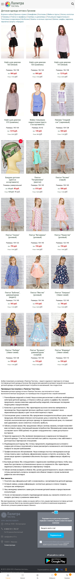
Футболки (25, 19)
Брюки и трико (21, 14)
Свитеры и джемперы (37, 17)
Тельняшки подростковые (57, 17)
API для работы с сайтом (55, 555)
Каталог (4, 4)
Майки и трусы (53, 14)
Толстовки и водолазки (10, 19)
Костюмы (42, 14)
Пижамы (5, 17)
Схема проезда (9, 545)
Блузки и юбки (7, 14)
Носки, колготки (67, 14)
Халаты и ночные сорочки (41, 19)
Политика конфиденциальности (12, 572)
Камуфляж (32, 14)
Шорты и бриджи (17, 22)
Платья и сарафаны (18, 17)
